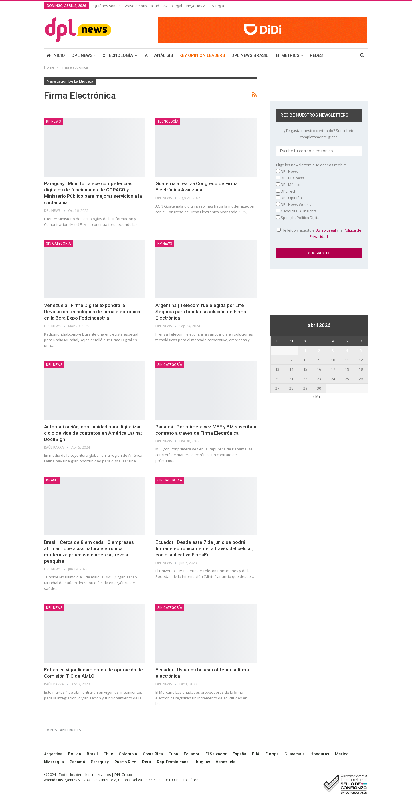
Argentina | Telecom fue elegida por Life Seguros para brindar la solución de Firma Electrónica (200, 311)
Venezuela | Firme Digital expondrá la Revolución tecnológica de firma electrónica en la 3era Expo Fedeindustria (92, 311)
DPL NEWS (82, 55)
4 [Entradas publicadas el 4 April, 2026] (347, 350)
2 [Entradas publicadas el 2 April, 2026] (319, 350)
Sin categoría (58, 244)
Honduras (319, 754)
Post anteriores (64, 730)
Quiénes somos (107, 5)
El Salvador (216, 754)
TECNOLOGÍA (118, 55)
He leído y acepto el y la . (319, 233)
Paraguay (100, 762)
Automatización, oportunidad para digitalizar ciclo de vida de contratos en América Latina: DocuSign (93, 433)
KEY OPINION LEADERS (202, 55)
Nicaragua (54, 762)
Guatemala (294, 754)
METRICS (287, 55)
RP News (53, 121)
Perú (146, 762)
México (342, 754)
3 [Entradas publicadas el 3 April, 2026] (333, 350)
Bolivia (74, 754)
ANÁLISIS (163, 55)
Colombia (128, 754)
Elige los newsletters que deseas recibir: (311, 164)
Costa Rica (153, 754)
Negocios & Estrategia (205, 5)
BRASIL (52, 480)
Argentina (53, 754)
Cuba (173, 754)
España (239, 754)
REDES (316, 55)
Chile (108, 754)
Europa (272, 754)
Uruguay (202, 762)
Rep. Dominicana (173, 762)
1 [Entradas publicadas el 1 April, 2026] (305, 350)
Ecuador (192, 754)
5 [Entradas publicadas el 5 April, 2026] (361, 350)
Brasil (92, 754)
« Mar (317, 396)
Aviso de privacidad (142, 5)
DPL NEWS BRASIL (249, 55)
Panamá (77, 762)
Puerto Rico (125, 762)
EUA (256, 754)
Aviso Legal (326, 230)
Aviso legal (172, 5)
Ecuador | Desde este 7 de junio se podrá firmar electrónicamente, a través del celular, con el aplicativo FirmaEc (204, 548)
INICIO (56, 55)
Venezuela (225, 762)
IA (146, 55)
